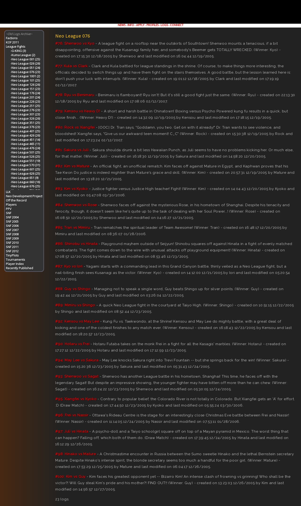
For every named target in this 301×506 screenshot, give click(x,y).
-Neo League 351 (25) (25, 123)
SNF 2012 (12, 251)
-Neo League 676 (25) (25, 186)
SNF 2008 (12, 234)
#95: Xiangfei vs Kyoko (76, 399)
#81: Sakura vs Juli (71, 150)
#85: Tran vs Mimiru (72, 227)
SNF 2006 (12, 226)
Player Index (15, 264)
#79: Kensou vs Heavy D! (77, 111)
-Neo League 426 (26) (25, 135)
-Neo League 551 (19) (25, 161)
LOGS (164, 25)
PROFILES (152, 25)
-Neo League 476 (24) (25, 148)
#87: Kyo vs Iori (69, 266)
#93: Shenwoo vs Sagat (77, 376)
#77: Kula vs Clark (71, 66)
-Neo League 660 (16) (25, 182)
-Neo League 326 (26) (25, 118)
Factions (12, 38)
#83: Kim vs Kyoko (71, 189)
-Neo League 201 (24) (25, 97)
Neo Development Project (24, 196)
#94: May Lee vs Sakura (77, 360)
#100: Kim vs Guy (70, 476)
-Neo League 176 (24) (25, 93)
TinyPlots (12, 255)
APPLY (140, 25)
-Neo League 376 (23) (25, 127)
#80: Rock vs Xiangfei (75, 127)
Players (11, 204)
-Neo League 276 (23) (25, 110)
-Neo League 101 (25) (25, 80)
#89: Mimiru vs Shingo (75, 305)
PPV (9, 209)
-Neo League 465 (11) (25, 144)
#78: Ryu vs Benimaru (74, 95)
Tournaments (15, 259)
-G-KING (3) (18, 51)
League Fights (15, 46)
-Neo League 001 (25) (25, 59)
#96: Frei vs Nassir (71, 415)
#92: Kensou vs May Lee (77, 321)
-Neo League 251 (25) (25, 106)
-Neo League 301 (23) (25, 114)
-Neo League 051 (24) (25, 68)
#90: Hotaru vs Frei (72, 344)
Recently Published (19, 268)
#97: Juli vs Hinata (71, 431)
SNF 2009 (12, 238)
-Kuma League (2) (23, 55)
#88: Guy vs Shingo (73, 289)
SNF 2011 (12, 247)
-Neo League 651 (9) (24, 178)
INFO (130, 25)
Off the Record (16, 200)
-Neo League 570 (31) (25, 165)
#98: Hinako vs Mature (75, 454)
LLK (8, 192)
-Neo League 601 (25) (25, 169)
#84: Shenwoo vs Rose (76, 205)
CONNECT (176, 25)
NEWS (121, 25)
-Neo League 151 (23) (25, 89)
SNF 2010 (12, 243)
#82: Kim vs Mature (72, 166)
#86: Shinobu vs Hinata (76, 244)
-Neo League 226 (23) (25, 101)
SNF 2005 (12, 221)
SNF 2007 (12, 230)
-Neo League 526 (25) (25, 156)
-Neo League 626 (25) (25, 173)
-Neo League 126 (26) (25, 85)
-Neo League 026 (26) (25, 63)
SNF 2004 (12, 217)
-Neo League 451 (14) (25, 140)
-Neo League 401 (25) (25, 131)
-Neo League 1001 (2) (25, 76)
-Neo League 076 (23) (25, 72)
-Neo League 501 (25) (25, 152)
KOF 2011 (12, 42)
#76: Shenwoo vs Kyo (74, 43)
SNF (8, 213)
